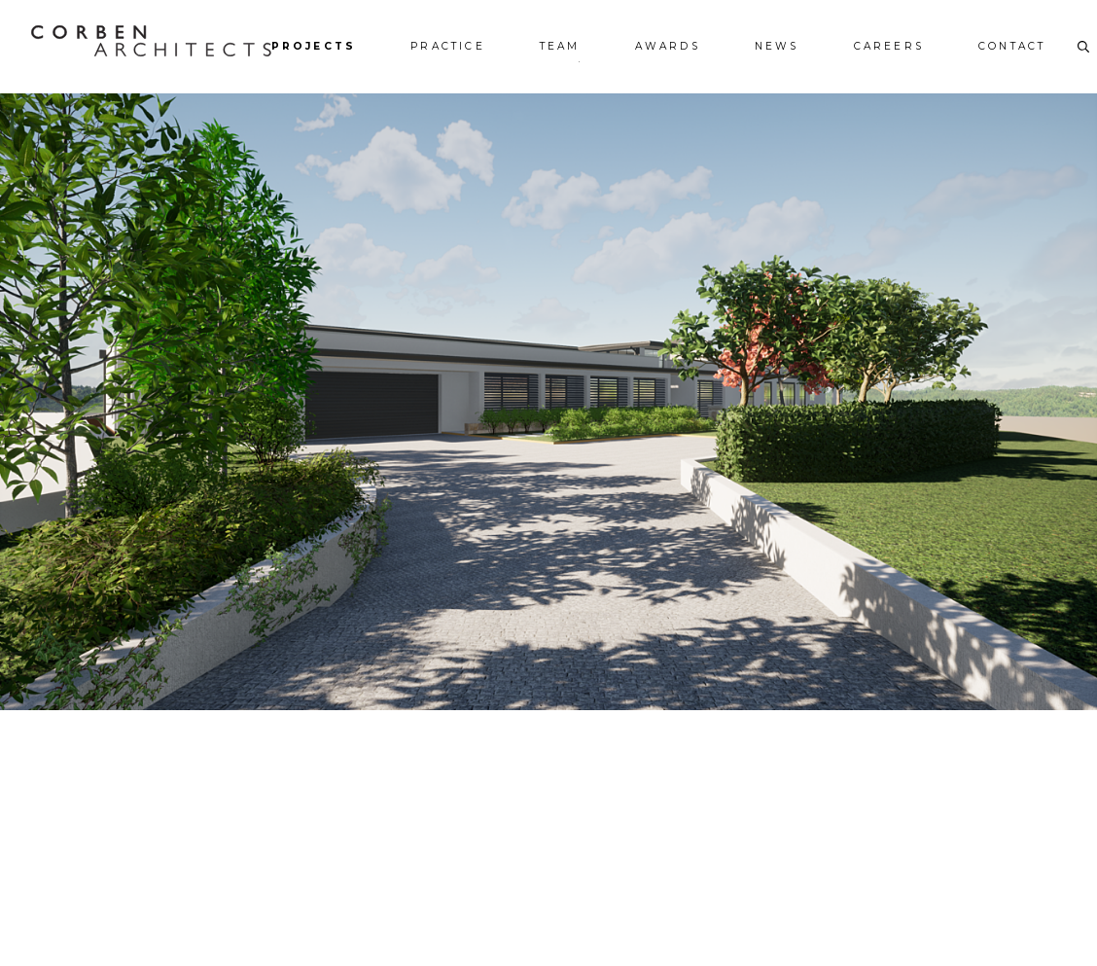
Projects (314, 46)
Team (560, 46)
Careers (889, 46)
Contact (1011, 46)
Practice (447, 46)
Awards (667, 46)
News (777, 46)
